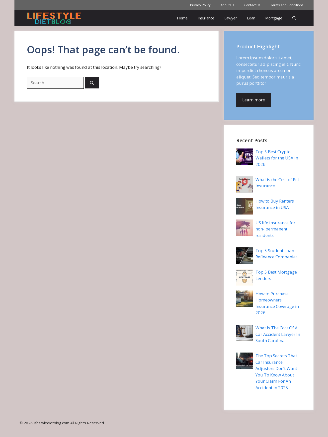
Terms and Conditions (287, 5)
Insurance (206, 17)
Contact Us (252, 5)
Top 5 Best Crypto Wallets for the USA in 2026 (276, 158)
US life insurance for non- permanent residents (275, 229)
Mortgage (273, 17)
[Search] (92, 82)
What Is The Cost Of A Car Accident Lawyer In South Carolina (277, 334)
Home (182, 17)
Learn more (253, 100)
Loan (251, 17)
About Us (227, 5)
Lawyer (230, 17)
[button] (294, 18)
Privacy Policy (200, 5)
